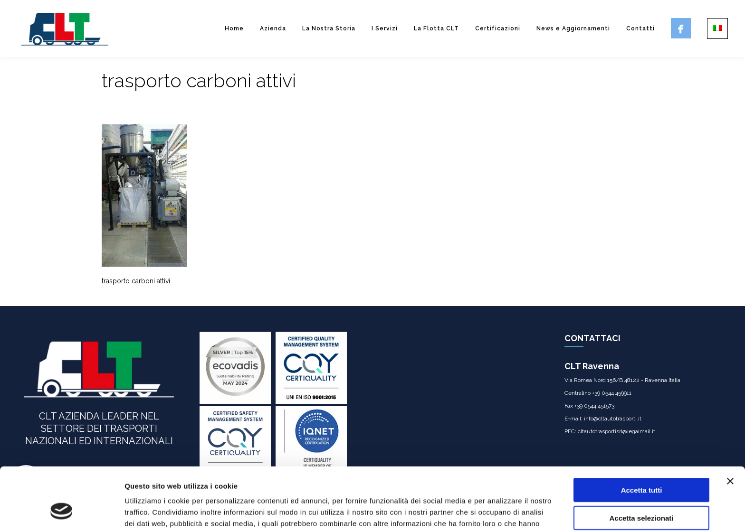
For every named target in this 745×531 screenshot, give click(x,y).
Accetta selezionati (641, 464)
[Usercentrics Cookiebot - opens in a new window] (61, 512)
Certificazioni (497, 28)
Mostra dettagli (499, 512)
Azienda (273, 28)
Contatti (640, 28)
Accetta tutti (641, 436)
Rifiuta (641, 492)
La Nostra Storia (328, 28)
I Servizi (385, 28)
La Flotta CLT (436, 28)
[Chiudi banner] (730, 427)
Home (234, 28)
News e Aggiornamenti (573, 28)
